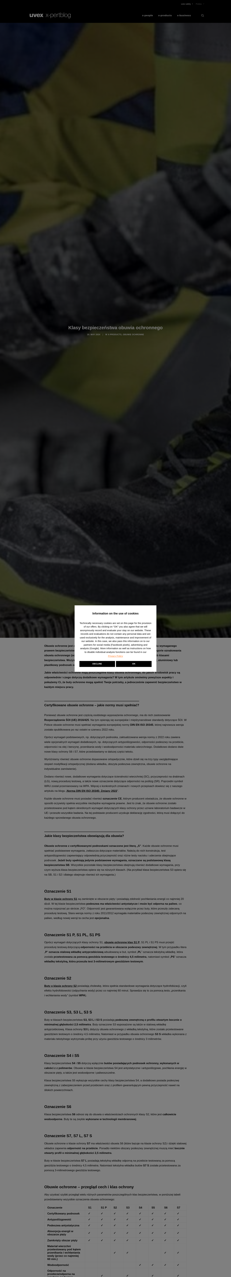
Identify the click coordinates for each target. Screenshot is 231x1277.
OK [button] (133, 664)
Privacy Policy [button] (115, 656)
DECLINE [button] (97, 664)
